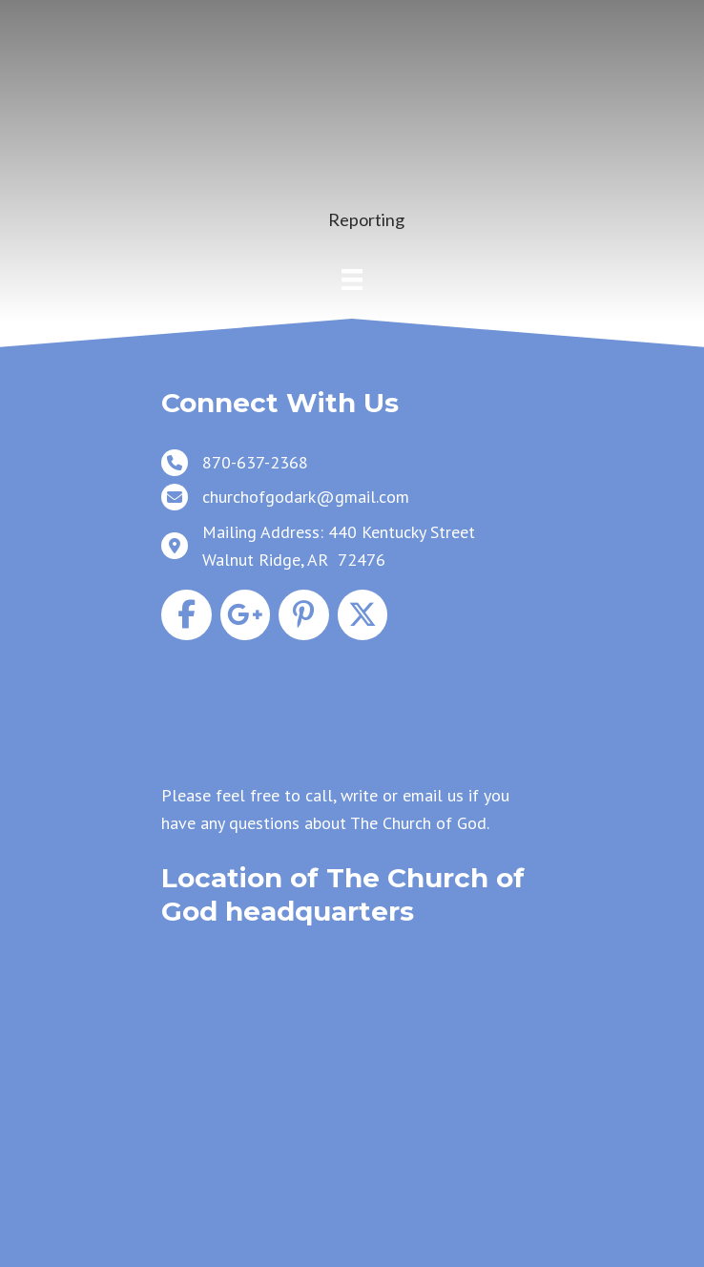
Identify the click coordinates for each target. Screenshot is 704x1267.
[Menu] (352, 279)
